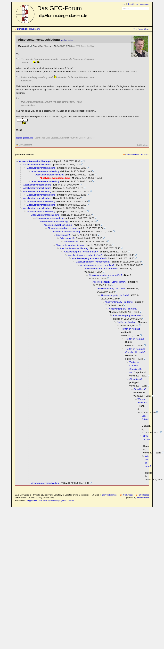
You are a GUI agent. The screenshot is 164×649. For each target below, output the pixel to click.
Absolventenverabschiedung (34, 161)
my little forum (143, 498)
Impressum (144, 4)
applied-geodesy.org (24, 138)
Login (123, 4)
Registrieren (133, 4)
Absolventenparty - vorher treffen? (81, 251)
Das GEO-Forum (62, 11)
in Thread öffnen (142, 29)
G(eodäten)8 (135, 379)
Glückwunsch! (63, 235)
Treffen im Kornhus (126, 322)
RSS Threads (143, 495)
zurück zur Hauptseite (28, 29)
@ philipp (90, 46)
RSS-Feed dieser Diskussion (137, 154)
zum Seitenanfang (110, 495)
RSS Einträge (127, 495)
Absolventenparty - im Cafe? (111, 288)
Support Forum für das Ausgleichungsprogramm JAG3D (50, 500)
